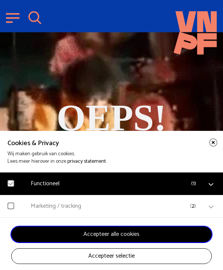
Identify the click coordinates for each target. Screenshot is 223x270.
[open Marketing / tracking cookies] (211, 207)
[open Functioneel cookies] (211, 184)
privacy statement (86, 161)
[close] (213, 142)
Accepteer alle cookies (111, 234)
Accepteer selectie (111, 256)
